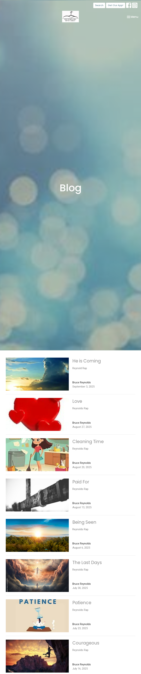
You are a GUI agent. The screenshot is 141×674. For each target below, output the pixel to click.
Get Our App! (115, 5)
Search (99, 5)
